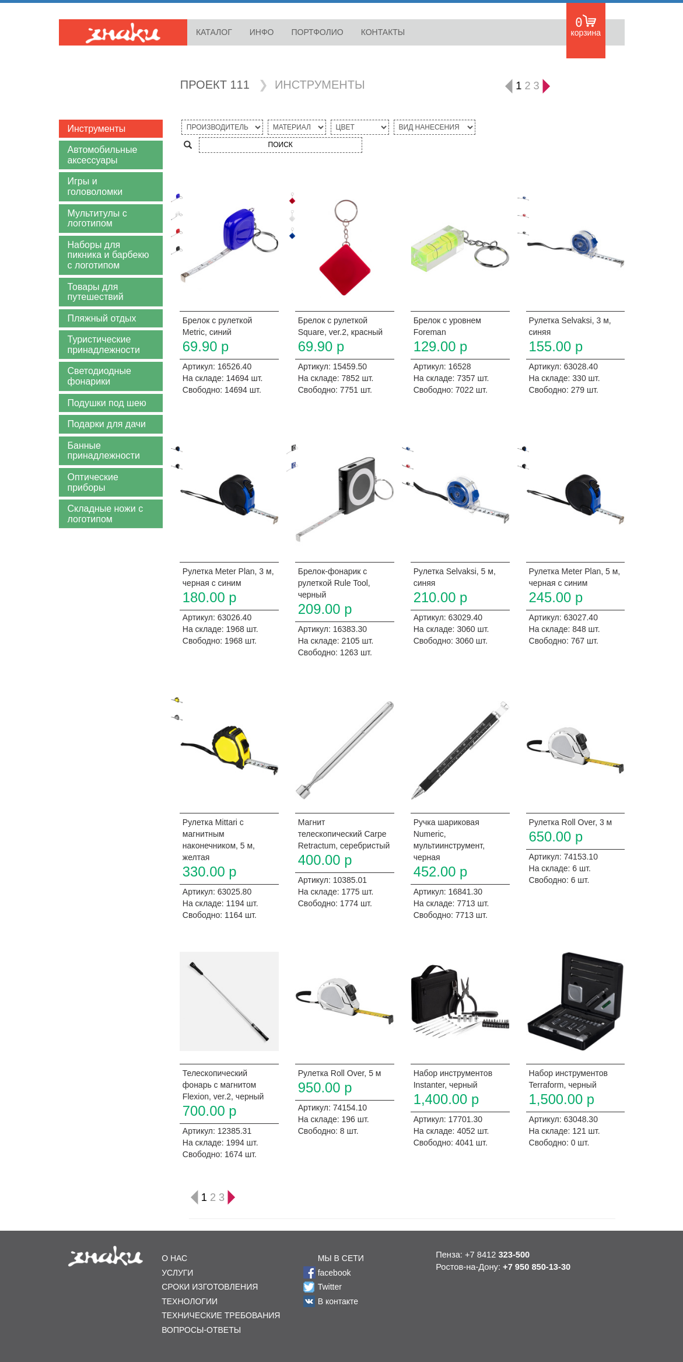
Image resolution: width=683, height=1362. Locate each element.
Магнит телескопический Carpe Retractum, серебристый (344, 834)
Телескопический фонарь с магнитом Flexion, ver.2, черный (223, 1084)
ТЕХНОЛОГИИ (190, 1301)
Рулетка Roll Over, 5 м (339, 1073)
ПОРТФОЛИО (317, 32)
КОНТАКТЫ (383, 32)
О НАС (174, 1258)
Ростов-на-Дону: (503, 1267)
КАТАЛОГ (214, 32)
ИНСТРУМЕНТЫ (320, 84)
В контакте (338, 1301)
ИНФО (262, 32)
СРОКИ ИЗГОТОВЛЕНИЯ (210, 1286)
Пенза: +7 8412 (483, 1254)
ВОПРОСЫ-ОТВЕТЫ (201, 1330)
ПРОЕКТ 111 (215, 84)
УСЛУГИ (177, 1272)
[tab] (111, 129)
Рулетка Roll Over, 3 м (570, 822)
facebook (334, 1272)
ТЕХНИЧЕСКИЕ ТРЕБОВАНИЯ (221, 1315)
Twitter (330, 1286)
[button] (111, 129)
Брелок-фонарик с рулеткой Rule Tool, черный (334, 583)
